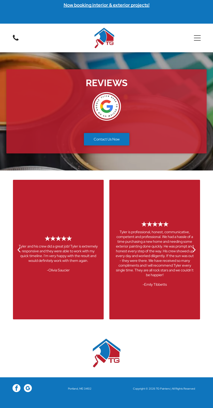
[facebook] (16, 388)
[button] (197, 38)
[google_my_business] (28, 388)
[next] (194, 249)
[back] (19, 249)
